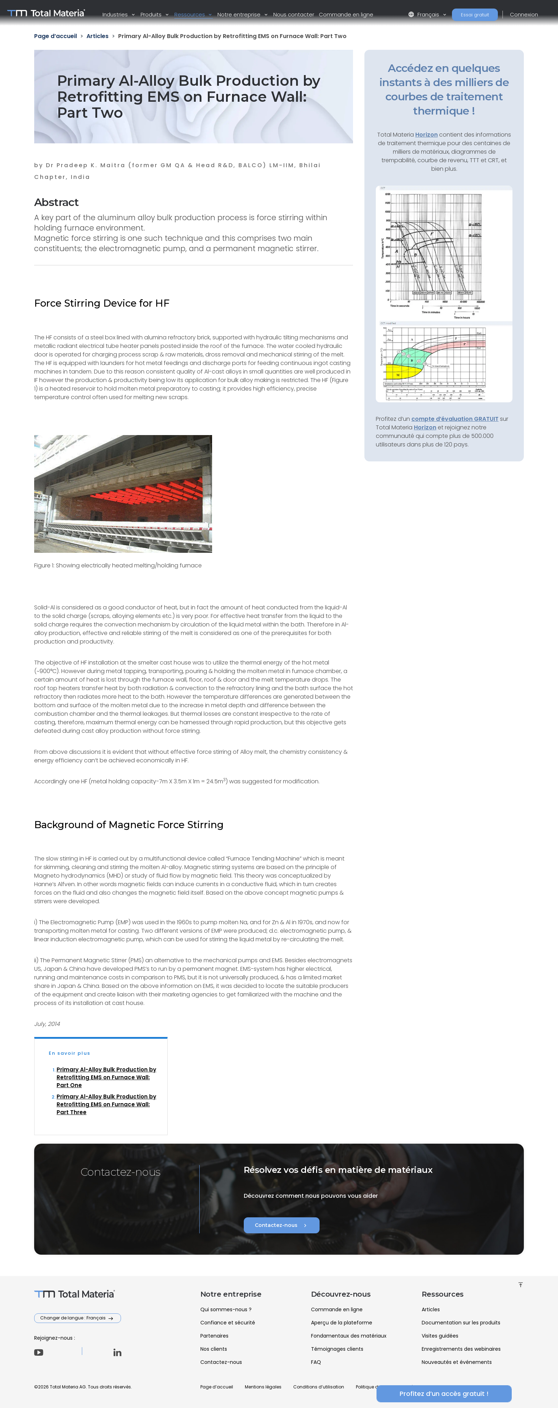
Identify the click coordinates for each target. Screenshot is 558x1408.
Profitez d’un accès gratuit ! (444, 1393)
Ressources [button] (190, 14)
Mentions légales (263, 1387)
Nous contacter (293, 14)
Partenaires (214, 1335)
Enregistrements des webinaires (461, 1349)
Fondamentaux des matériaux (348, 1335)
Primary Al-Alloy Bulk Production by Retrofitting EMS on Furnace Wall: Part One (106, 1077)
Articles (431, 1309)
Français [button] (424, 14)
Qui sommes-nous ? (226, 1309)
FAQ (316, 1362)
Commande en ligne (346, 14)
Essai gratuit (475, 14)
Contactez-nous (282, 1225)
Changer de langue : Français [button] (73, 1318)
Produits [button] (152, 14)
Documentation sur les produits (461, 1322)
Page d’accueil (216, 1387)
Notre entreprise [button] (239, 14)
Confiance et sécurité (227, 1322)
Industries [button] (115, 14)
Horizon (425, 427)
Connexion (524, 14)
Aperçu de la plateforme (341, 1322)
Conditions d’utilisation (318, 1387)
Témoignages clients (337, 1349)
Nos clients (213, 1349)
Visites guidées (440, 1335)
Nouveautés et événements (457, 1362)
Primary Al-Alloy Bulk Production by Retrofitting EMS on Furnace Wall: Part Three (106, 1104)
